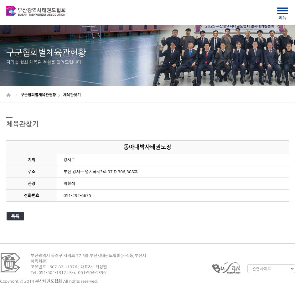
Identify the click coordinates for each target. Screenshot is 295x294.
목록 (15, 216)
